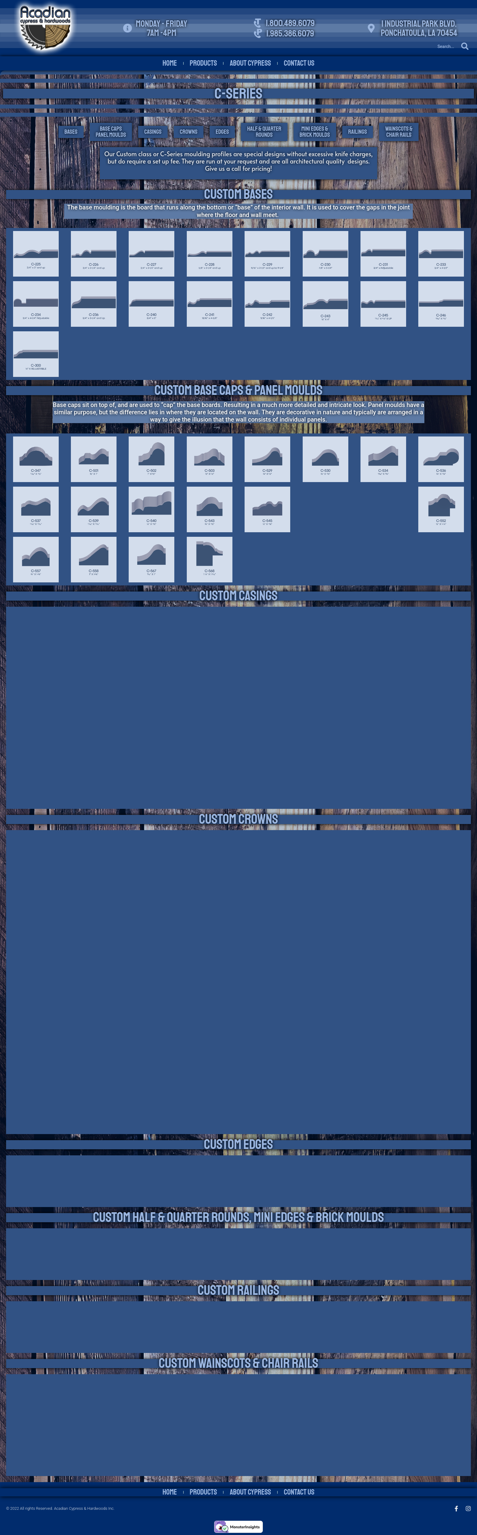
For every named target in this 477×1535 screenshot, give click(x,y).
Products (203, 63)
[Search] (400, 46)
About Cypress (250, 63)
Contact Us (299, 63)
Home (169, 63)
